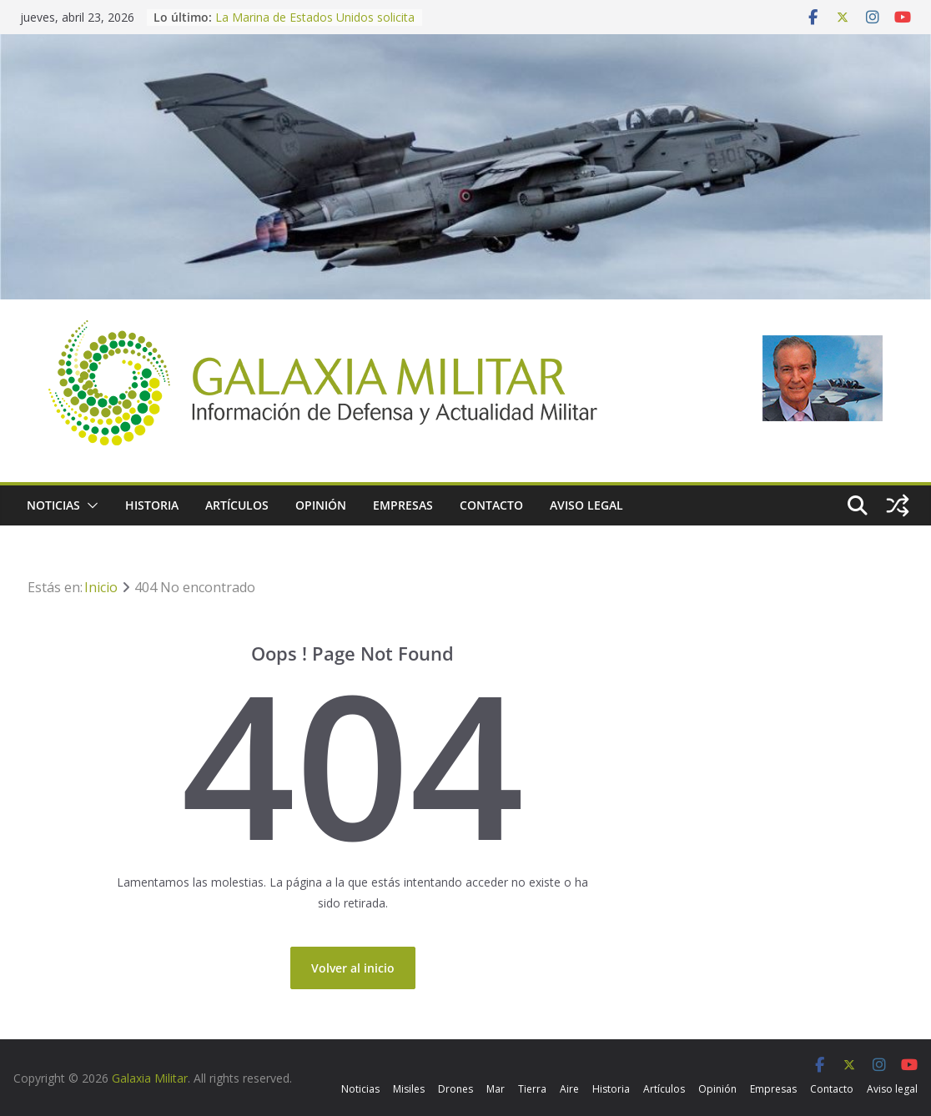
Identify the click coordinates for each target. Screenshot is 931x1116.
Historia (152, 505)
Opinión (320, 505)
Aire (569, 1089)
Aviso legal (586, 505)
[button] (89, 505)
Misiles (409, 1089)
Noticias (53, 505)
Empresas (403, 505)
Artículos (237, 505)
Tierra (532, 1089)
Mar (495, 1089)
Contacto (491, 505)
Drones (455, 1089)
